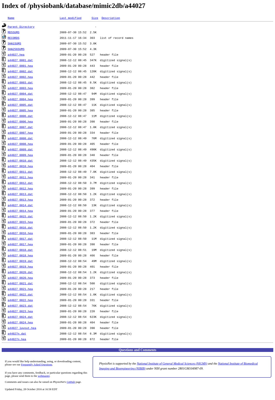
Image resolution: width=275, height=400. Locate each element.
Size (95, 18)
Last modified (70, 18)
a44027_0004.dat (20, 93)
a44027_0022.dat (20, 294)
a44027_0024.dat (20, 317)
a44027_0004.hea (20, 99)
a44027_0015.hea (20, 222)
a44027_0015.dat (20, 216)
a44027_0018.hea (20, 255)
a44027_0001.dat (20, 60)
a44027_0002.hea (20, 77)
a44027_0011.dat (20, 172)
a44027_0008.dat (20, 138)
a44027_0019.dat (20, 261)
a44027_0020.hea (20, 278)
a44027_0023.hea (20, 311)
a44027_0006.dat (20, 116)
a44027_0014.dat (20, 205)
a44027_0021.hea (20, 289)
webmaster (44, 375)
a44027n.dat (17, 333)
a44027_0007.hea (20, 133)
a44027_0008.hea (20, 144)
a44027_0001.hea (20, 66)
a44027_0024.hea (20, 322)
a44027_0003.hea (20, 88)
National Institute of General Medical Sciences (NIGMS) (172, 363)
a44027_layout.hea (22, 328)
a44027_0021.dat (20, 283)
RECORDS (14, 38)
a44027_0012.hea (20, 188)
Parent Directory (21, 27)
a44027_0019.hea (20, 266)
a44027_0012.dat (20, 183)
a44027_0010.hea (20, 166)
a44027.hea (16, 54)
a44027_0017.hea (20, 244)
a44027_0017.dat (20, 239)
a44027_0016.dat (20, 227)
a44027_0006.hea (20, 121)
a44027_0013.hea (20, 200)
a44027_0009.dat (20, 149)
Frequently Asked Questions (36, 364)
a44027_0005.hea (20, 110)
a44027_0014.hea (20, 211)
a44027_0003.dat (20, 82)
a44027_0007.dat (20, 127)
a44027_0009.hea (20, 155)
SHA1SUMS (14, 43)
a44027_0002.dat (20, 71)
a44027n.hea (17, 339)
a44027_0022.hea (20, 300)
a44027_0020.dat (20, 272)
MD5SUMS (14, 32)
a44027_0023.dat (20, 306)
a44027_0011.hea (20, 177)
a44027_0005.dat (20, 105)
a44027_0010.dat (20, 160)
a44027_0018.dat (20, 250)
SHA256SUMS (16, 49)
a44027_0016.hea (20, 233)
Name (11, 18)
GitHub (71, 381)
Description (111, 18)
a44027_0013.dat (20, 194)
